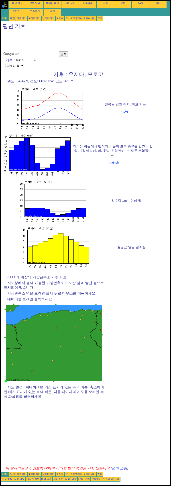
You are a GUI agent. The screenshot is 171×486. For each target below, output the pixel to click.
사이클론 (88, 3)
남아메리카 (48, 18)
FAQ (140, 3)
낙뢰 (105, 3)
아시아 (60, 18)
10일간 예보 (52, 3)
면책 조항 (119, 468)
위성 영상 (17, 3)
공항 (122, 3)
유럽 (12, 18)
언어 (158, 3)
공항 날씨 (35, 3)
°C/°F (125, 112)
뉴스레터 (35, 10)
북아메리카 (34, 18)
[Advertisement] (82, 41)
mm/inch (113, 162)
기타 (99, 18)
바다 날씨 (70, 3)
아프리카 (21, 18)
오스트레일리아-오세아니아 (80, 18)
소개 (52, 10)
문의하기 (17, 10)
